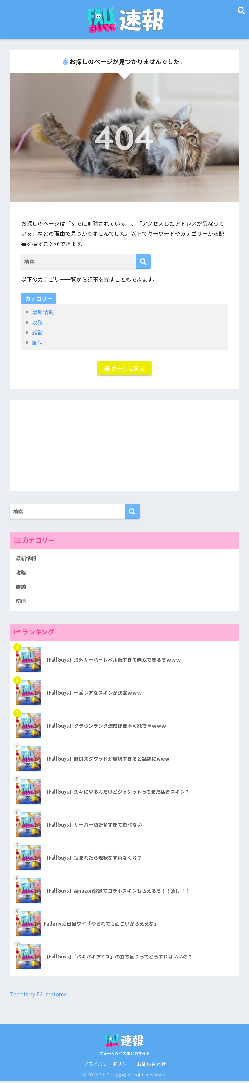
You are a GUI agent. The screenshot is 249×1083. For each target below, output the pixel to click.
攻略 (37, 322)
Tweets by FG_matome (40, 996)
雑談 (37, 332)
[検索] (143, 261)
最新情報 (43, 312)
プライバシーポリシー (107, 1065)
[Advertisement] (124, 446)
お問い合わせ (151, 1065)
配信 (37, 342)
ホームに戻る (124, 368)
